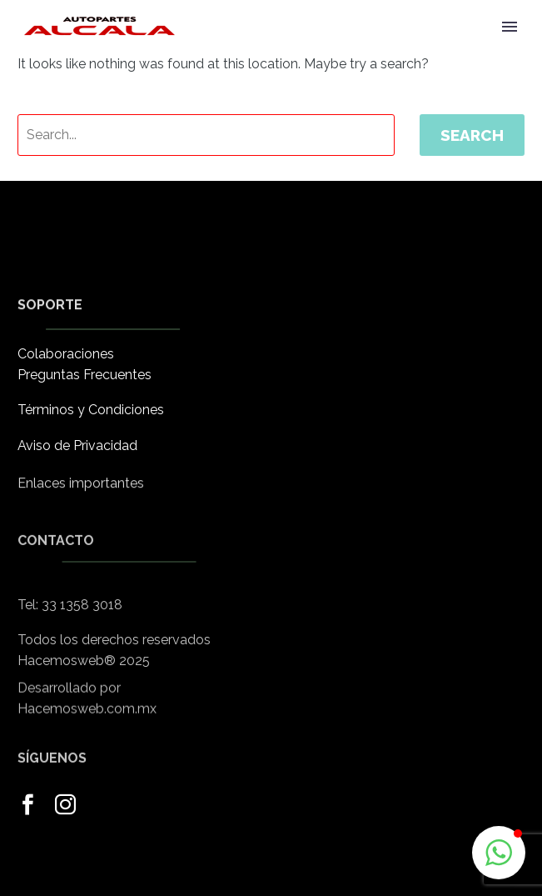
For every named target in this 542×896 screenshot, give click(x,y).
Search (472, 135)
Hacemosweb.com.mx (87, 718)
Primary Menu (509, 27)
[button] (498, 852)
